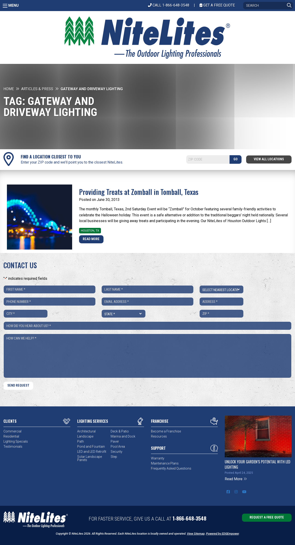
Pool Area (118, 446)
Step (114, 457)
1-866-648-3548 (189, 518)
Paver (115, 441)
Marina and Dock (123, 436)
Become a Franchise (166, 431)
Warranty (157, 458)
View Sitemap (196, 533)
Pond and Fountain (91, 446)
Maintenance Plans (165, 463)
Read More (91, 239)
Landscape (85, 436)
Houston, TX (90, 230)
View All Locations (269, 159)
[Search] (268, 5)
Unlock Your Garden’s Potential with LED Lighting (257, 464)
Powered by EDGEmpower (222, 533)
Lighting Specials (15, 441)
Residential (11, 436)
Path (80, 441)
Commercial (12, 431)
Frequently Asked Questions (171, 468)
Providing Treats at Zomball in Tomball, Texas (138, 192)
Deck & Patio (120, 431)
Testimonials (12, 446)
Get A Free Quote (217, 5)
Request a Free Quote (267, 517)
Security (116, 451)
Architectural (86, 431)
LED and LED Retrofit (91, 451)
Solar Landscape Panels (89, 458)
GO (235, 159)
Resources (159, 436)
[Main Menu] (5, 6)
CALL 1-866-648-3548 (168, 5)
